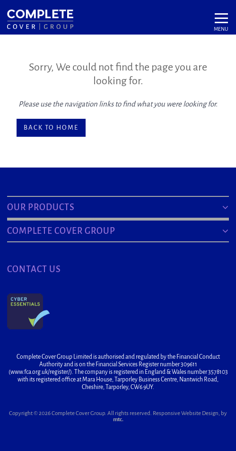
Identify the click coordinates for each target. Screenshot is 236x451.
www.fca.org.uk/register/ (40, 372)
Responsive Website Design (186, 413)
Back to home (51, 127)
